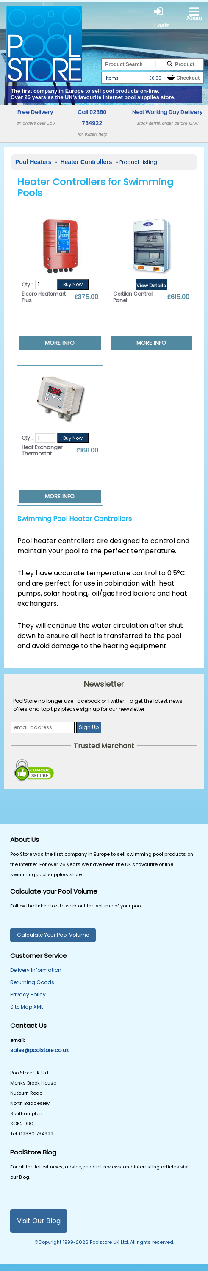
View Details (151, 285)
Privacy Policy (28, 994)
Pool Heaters (34, 161)
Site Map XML (26, 1006)
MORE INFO (60, 343)
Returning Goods (32, 982)
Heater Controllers (87, 161)
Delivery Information (35, 970)
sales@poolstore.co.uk (39, 1050)
